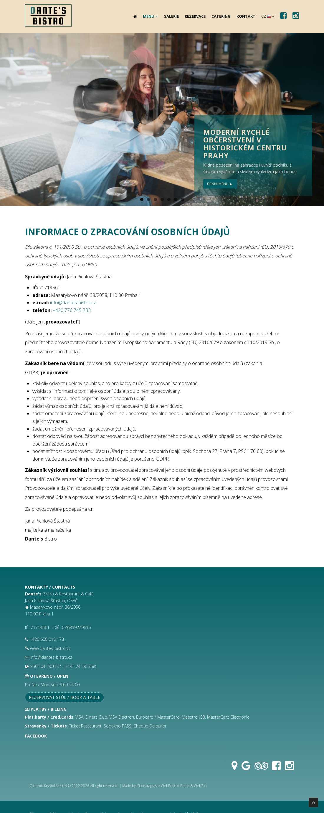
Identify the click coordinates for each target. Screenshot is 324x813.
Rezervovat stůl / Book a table (64, 697)
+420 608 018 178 (46, 639)
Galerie (171, 16)
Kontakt (246, 16)
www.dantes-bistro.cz (50, 648)
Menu (150, 16)
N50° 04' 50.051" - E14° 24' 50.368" (63, 666)
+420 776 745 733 (72, 310)
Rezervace (195, 16)
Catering (221, 16)
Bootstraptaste (149, 785)
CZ (267, 16)
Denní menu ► (220, 183)
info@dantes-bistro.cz (73, 302)
